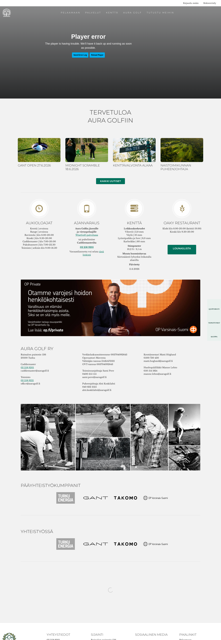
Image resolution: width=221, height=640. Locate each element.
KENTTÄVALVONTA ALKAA (133, 165)
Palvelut (93, 12)
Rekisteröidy (209, 3)
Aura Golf (132, 12)
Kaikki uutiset (110, 181)
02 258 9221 (27, 380)
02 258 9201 (27, 367)
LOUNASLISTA (182, 248)
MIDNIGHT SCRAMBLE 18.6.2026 (82, 167)
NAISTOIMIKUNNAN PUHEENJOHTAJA (176, 167)
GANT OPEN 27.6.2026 (34, 165)
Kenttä (112, 12)
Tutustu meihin (160, 12)
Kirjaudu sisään (191, 3)
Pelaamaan (70, 12)
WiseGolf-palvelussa (87, 235)
